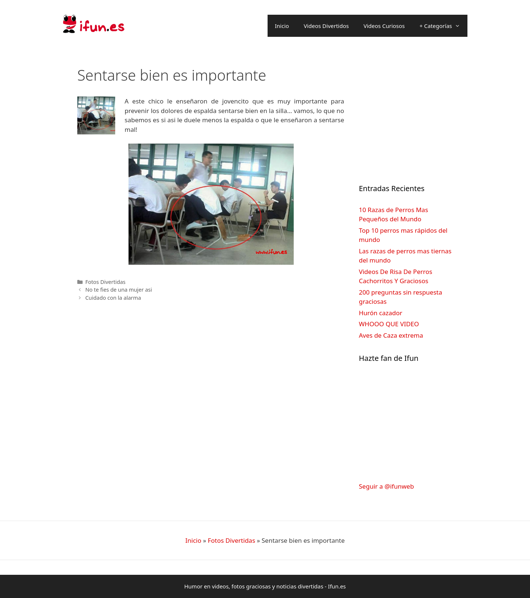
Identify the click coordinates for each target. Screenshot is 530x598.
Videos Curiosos (384, 25)
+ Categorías (443, 26)
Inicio (282, 25)
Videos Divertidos (326, 25)
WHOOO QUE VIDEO (389, 324)
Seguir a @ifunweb (386, 486)
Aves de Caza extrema (391, 335)
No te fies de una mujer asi (118, 289)
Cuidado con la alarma (113, 297)
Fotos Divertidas (105, 281)
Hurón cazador (380, 313)
